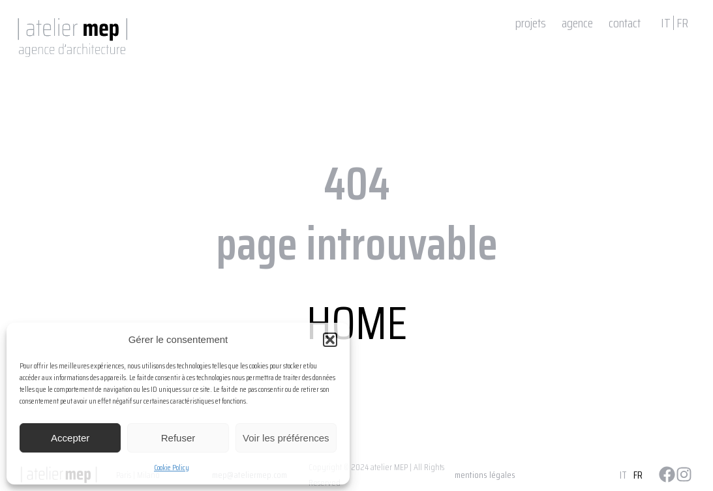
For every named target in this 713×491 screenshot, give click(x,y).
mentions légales (485, 475)
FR (682, 23)
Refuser (178, 437)
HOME (357, 323)
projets (530, 23)
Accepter (70, 437)
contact (625, 23)
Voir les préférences (286, 437)
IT (666, 23)
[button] (330, 339)
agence (577, 23)
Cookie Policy (171, 467)
